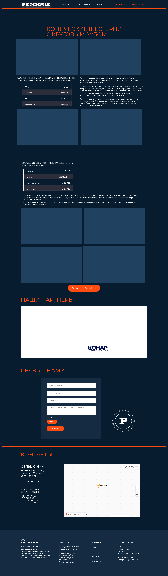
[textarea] (71, 410)
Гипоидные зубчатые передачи (67, 558)
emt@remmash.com (132, 558)
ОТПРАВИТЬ (55, 428)
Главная (94, 547)
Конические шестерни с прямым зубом (68, 550)
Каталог (95, 550)
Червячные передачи (67, 562)
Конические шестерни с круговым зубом (68, 554)
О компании (96, 562)
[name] (71, 393)
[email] (71, 385)
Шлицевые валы (65, 565)
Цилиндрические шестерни (70, 547)
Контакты (95, 553)
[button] (84, 288)
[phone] (71, 400)
